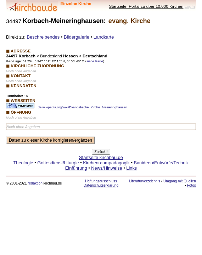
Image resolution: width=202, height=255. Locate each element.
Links (131, 168)
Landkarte (104, 37)
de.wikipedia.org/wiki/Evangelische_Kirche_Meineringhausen (82, 107)
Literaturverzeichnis (144, 181)
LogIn (190, 6)
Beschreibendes (43, 37)
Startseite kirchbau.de (101, 157)
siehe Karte (94, 61)
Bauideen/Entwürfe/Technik (161, 162)
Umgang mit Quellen (179, 181)
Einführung (76, 168)
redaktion (35, 183)
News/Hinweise (106, 168)
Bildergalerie (76, 37)
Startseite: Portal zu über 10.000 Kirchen (146, 6)
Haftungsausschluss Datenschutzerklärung (101, 183)
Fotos (191, 185)
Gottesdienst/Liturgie (58, 162)
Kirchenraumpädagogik (106, 162)
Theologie (23, 162)
